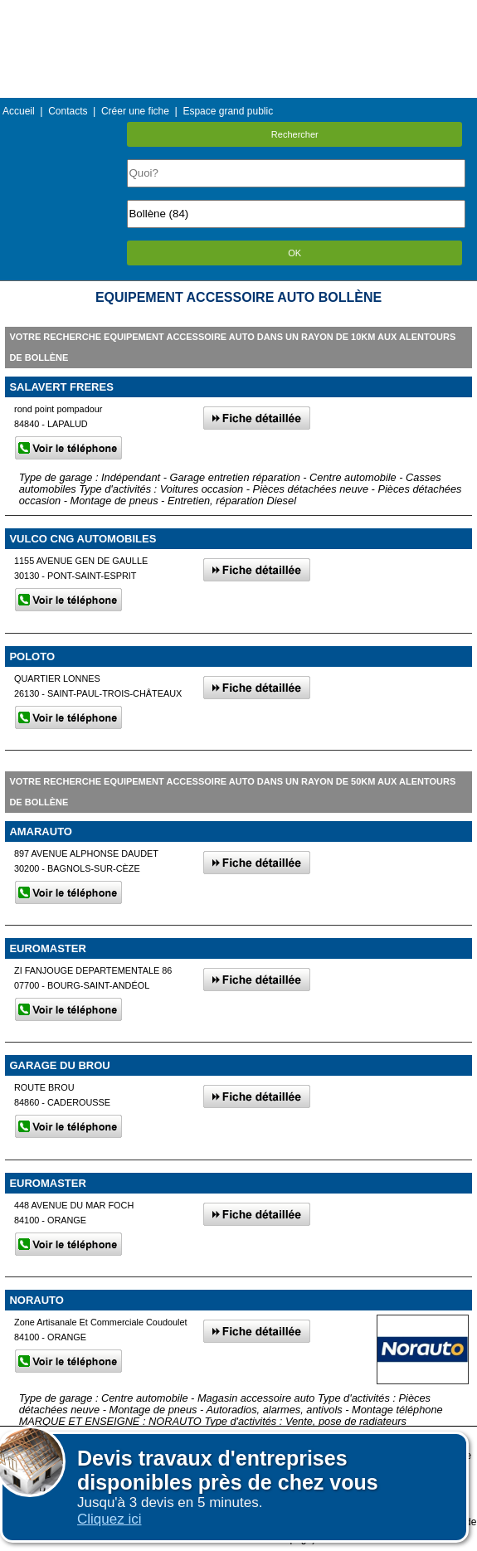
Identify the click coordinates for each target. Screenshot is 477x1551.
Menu (238, 12)
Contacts (67, 111)
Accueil (18, 111)
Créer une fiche (135, 111)
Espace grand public (228, 111)
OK (294, 253)
